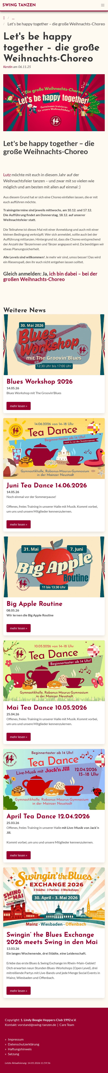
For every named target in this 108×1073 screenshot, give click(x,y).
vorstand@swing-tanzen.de (37, 1025)
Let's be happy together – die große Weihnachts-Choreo (56, 23)
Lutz (7, 174)
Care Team (66, 1025)
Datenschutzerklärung (23, 1044)
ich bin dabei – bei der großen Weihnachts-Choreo (50, 276)
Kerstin (7, 67)
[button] (102, 5)
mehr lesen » (18, 406)
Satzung (13, 1054)
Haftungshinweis (20, 1049)
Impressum (16, 1039)
